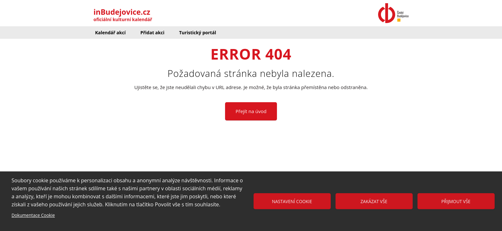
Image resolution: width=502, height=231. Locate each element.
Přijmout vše (456, 201)
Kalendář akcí (110, 32)
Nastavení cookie (292, 201)
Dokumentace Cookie (33, 215)
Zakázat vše (373, 201)
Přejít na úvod (251, 111)
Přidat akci (152, 32)
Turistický (197, 32)
